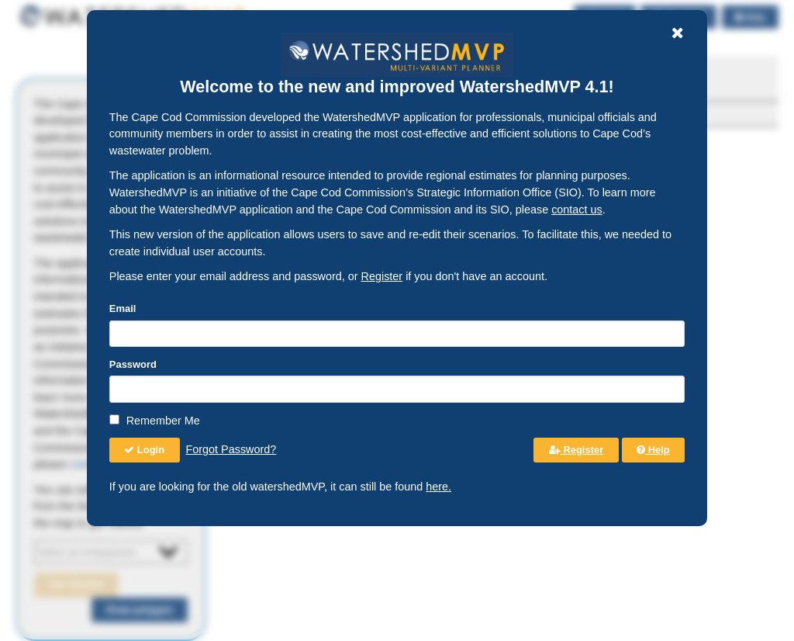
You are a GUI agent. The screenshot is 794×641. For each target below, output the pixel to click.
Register (382, 276)
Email (122, 308)
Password (133, 364)
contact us (576, 209)
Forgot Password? (231, 449)
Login (144, 450)
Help (653, 450)
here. (438, 486)
